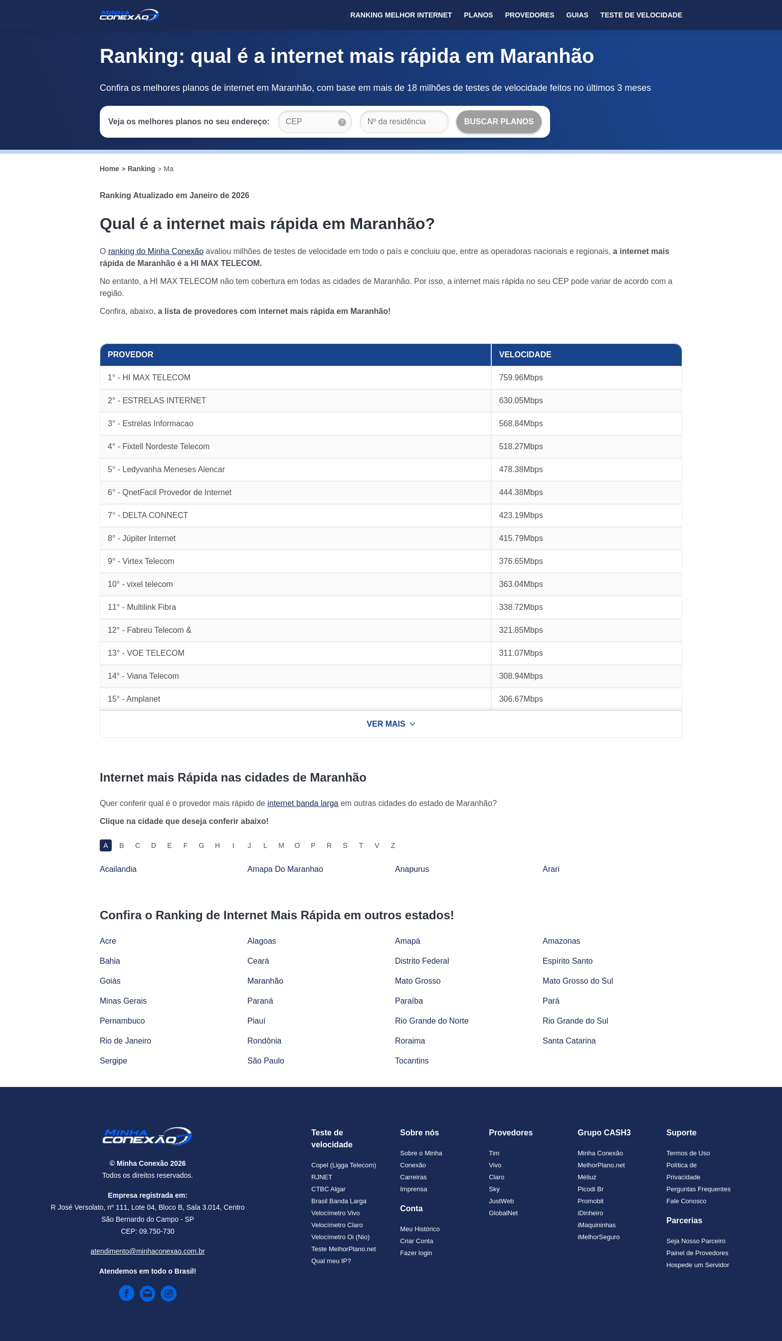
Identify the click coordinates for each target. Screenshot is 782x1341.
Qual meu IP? (331, 1261)
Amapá (407, 941)
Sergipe (113, 1061)
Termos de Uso (688, 1153)
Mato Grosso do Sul (578, 981)
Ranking (141, 169)
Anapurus (412, 869)
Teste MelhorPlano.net (343, 1249)
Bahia (110, 961)
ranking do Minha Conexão (155, 251)
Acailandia (118, 869)
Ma (168, 169)
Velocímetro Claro (337, 1225)
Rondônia (264, 1041)
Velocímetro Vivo (335, 1213)
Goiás (110, 981)
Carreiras (413, 1177)
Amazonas (562, 941)
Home (109, 169)
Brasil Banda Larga (339, 1201)
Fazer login (416, 1253)
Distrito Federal (422, 961)
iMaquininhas (597, 1225)
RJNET (321, 1177)
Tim (494, 1153)
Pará (551, 1001)
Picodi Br (590, 1189)
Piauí (256, 1021)
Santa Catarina (569, 1041)
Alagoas (261, 941)
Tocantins (412, 1061)
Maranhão (265, 981)
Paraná (260, 1001)
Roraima (410, 1041)
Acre (108, 941)
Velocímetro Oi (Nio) (340, 1237)
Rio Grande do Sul (575, 1021)
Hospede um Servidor (697, 1265)
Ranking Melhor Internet (401, 15)
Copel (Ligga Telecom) (343, 1165)
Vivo (495, 1165)
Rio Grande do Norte (432, 1021)
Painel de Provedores (697, 1253)
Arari (551, 869)
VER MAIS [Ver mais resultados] (391, 724)
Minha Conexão (600, 1153)
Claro (496, 1177)
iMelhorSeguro (599, 1237)
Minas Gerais (123, 1001)
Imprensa (413, 1189)
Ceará (258, 961)
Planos (478, 15)
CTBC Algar (328, 1189)
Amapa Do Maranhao (285, 869)
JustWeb (501, 1201)
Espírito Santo (568, 961)
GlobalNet (503, 1213)
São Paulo (265, 1061)
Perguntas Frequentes (698, 1189)
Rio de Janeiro (125, 1041)
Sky (494, 1189)
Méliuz (587, 1177)
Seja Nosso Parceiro (696, 1241)
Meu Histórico (419, 1229)
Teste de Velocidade (641, 15)
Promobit (590, 1201)
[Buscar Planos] (499, 121)
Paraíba (409, 1001)
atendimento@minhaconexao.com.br (148, 1251)
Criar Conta (416, 1241)
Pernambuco (122, 1021)
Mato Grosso (418, 981)
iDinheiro (590, 1213)
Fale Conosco (686, 1201)
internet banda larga (302, 803)
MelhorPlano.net (601, 1165)
